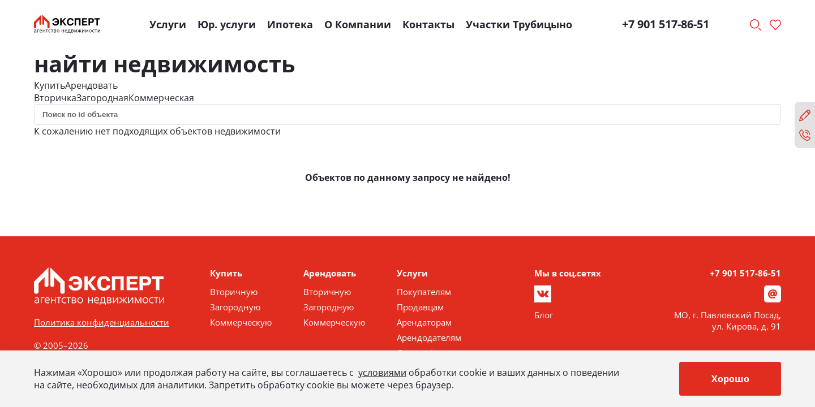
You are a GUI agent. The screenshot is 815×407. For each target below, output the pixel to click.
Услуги (167, 24)
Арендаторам (424, 322)
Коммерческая (161, 98)
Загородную (235, 307)
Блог (543, 315)
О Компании (357, 24)
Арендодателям (429, 337)
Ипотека (290, 24)
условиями (382, 372)
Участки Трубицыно (519, 24)
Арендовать (91, 85)
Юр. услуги (227, 24)
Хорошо (730, 379)
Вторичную (234, 291)
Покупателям (424, 291)
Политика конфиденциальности (101, 322)
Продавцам (420, 307)
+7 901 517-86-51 (665, 24)
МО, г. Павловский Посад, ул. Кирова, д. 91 (727, 320)
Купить (49, 85)
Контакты (428, 24)
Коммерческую (241, 322)
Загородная (102, 98)
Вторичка (55, 98)
